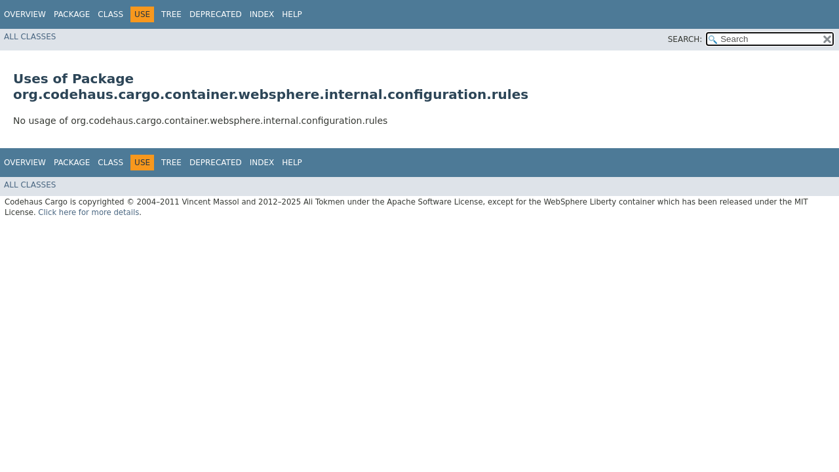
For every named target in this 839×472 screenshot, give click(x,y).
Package (72, 14)
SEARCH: (685, 39)
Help (292, 14)
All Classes (30, 36)
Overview (25, 14)
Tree (171, 14)
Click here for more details (88, 212)
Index (262, 14)
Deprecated (215, 14)
